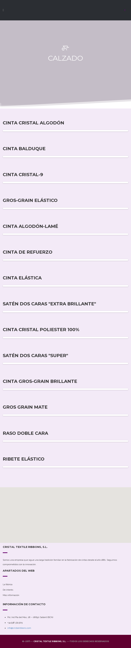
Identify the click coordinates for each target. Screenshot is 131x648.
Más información (11, 595)
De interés (8, 589)
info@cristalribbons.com (19, 628)
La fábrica (7, 584)
